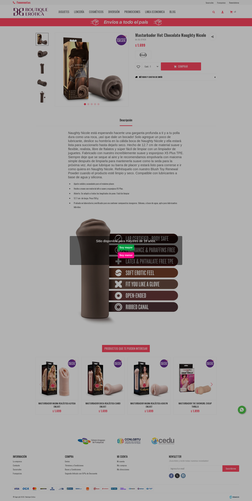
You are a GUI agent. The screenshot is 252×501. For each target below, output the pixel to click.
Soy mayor (126, 247)
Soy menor (126, 255)
